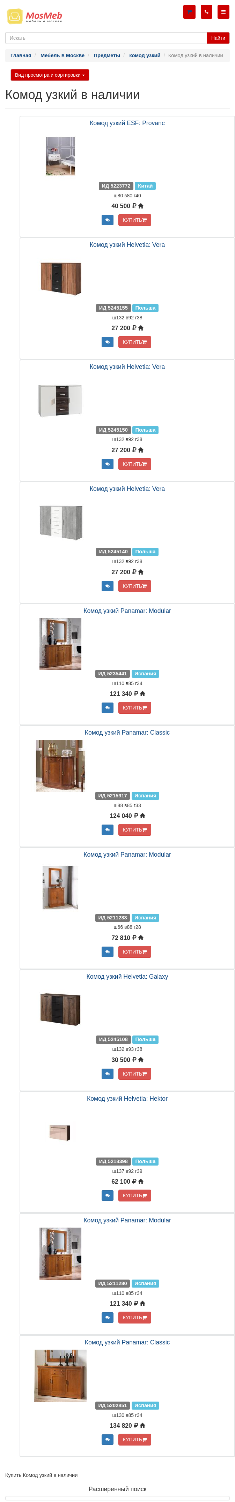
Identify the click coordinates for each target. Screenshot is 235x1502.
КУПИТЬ (135, 220)
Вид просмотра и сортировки (50, 75)
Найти (218, 38)
